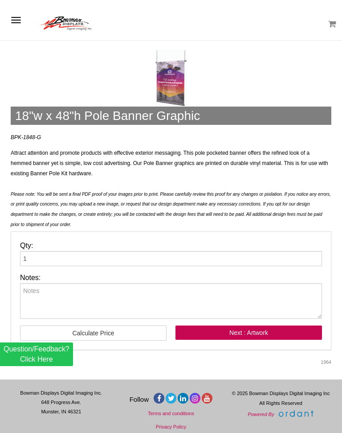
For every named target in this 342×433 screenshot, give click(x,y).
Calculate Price (93, 333)
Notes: (30, 277)
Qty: (26, 245)
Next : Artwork (248, 332)
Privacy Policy (171, 426)
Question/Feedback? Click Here (36, 354)
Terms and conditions (171, 413)
